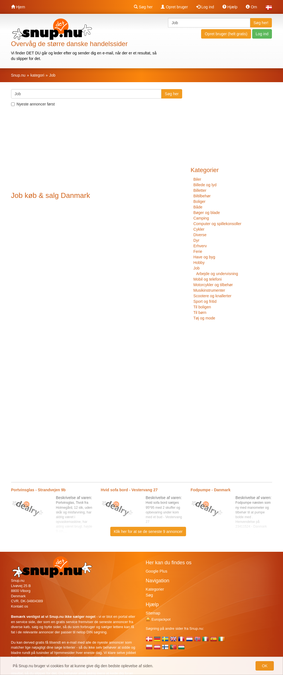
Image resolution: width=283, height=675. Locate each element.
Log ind (205, 7)
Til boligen (202, 307)
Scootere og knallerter (212, 296)
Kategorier (155, 589)
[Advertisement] (97, 150)
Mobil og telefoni (207, 279)
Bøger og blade (206, 212)
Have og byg (204, 257)
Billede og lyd (204, 185)
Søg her (143, 7)
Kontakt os (19, 606)
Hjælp (229, 7)
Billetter (199, 190)
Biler (197, 179)
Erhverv (200, 246)
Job (196, 268)
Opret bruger (174, 7)
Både (197, 207)
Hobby (198, 262)
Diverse (199, 235)
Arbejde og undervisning (217, 273)
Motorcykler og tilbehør (213, 285)
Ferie (197, 251)
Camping (201, 218)
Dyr (196, 240)
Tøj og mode (204, 318)
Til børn (199, 312)
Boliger (199, 201)
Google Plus (156, 571)
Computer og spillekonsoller (217, 223)
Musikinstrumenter (209, 290)
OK (264, 666)
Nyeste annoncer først (33, 104)
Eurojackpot (158, 619)
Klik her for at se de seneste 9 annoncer (148, 531)
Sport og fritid (204, 301)
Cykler (198, 229)
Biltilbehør (202, 196)
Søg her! (261, 23)
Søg (149, 595)
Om (251, 7)
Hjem (18, 7)
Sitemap (153, 613)
